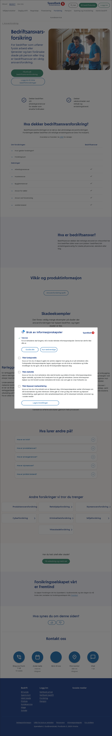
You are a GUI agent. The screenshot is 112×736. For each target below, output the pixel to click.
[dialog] (56, 368)
